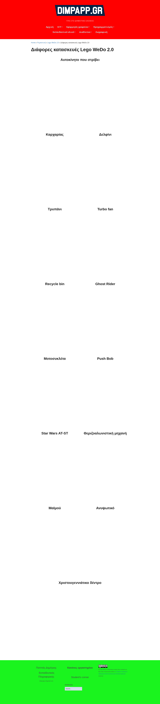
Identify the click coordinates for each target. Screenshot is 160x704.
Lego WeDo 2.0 (53, 42)
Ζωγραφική (101, 32)
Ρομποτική (41, 42)
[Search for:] (73, 689)
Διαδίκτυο (84, 32)
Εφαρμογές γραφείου (77, 27)
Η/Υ (59, 27)
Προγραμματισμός (103, 27)
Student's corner (80, 677)
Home (33, 42)
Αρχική (50, 27)
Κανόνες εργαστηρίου (80, 667)
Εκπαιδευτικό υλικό (63, 32)
